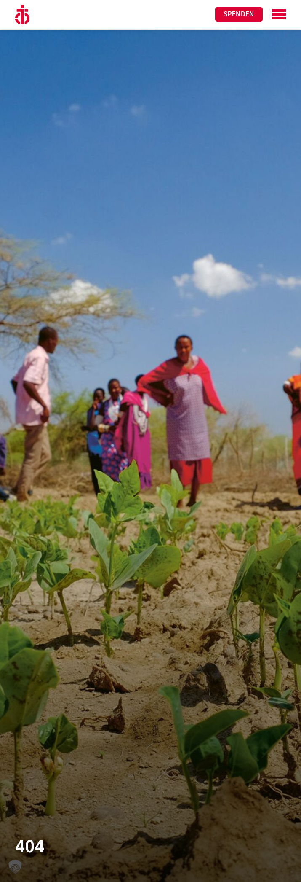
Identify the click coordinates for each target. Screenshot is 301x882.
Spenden (239, 14)
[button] (15, 867)
